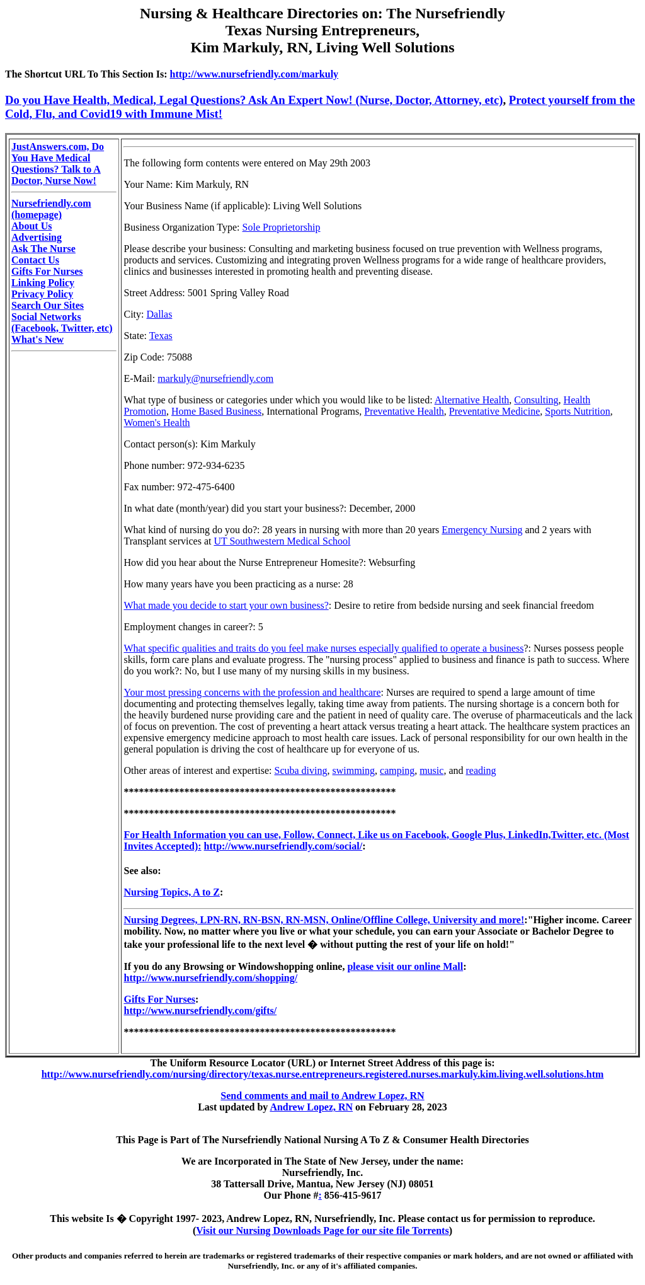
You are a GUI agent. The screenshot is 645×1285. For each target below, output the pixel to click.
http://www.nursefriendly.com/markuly (254, 74)
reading (480, 770)
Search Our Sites (47, 305)
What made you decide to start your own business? (225, 605)
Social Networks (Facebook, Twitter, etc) (62, 322)
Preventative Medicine (494, 411)
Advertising (36, 237)
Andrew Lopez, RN (311, 1107)
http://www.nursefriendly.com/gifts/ (200, 1010)
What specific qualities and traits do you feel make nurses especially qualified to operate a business (323, 648)
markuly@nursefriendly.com (215, 378)
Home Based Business (216, 411)
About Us (31, 226)
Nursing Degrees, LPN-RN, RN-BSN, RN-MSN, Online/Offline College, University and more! (323, 919)
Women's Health (156, 422)
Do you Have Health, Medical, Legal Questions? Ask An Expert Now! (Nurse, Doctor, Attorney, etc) (254, 100)
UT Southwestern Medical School (282, 541)
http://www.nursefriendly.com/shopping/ (210, 977)
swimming (354, 770)
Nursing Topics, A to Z (171, 892)
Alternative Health (472, 400)
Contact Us (35, 260)
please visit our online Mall (405, 966)
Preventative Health (404, 411)
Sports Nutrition (577, 411)
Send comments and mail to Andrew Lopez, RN (322, 1095)
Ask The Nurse (43, 248)
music (431, 770)
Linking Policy (42, 282)
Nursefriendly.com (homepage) (51, 209)
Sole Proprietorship (282, 227)
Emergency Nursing (482, 529)
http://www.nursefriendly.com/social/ (283, 846)
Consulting (536, 400)
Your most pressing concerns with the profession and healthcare (251, 692)
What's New (37, 339)
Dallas (160, 314)
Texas (161, 335)
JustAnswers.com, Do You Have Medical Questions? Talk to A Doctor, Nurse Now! (57, 163)
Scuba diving (301, 770)
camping (397, 770)
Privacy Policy (42, 294)
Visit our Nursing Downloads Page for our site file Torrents (322, 1230)
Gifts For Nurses (47, 271)
